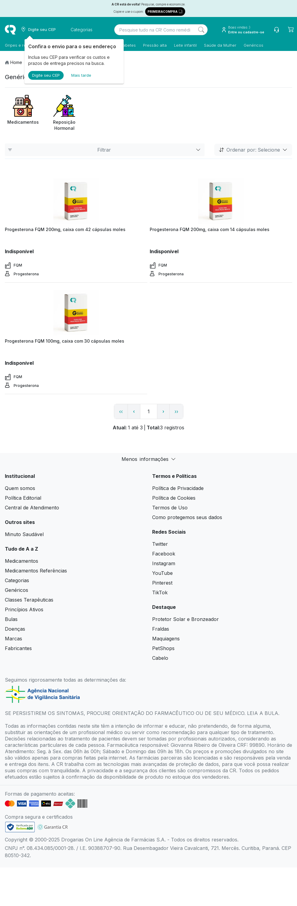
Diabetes (127, 45)
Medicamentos (21, 561)
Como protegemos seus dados (187, 517)
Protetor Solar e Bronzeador (185, 619)
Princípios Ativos (24, 609)
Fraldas (160, 629)
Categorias (17, 580)
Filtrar (105, 150)
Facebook (163, 554)
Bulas (11, 619)
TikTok (160, 592)
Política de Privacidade (178, 488)
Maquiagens (166, 639)
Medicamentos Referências (36, 571)
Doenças (15, 629)
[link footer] (20, 827)
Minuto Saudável (24, 534)
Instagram (163, 563)
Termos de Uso (170, 508)
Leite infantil (185, 45)
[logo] (10, 29)
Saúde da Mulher (220, 45)
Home (16, 62)
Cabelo (160, 658)
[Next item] (286, 113)
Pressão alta (155, 45)
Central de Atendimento (32, 508)
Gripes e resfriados (23, 45)
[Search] (201, 30)
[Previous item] (10, 113)
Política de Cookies (173, 498)
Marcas (13, 639)
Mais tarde (81, 75)
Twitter (160, 544)
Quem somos (20, 488)
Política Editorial (23, 498)
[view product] (76, 201)
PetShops (163, 648)
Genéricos (253, 45)
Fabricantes (18, 648)
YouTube (162, 573)
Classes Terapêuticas (29, 600)
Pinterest (162, 583)
